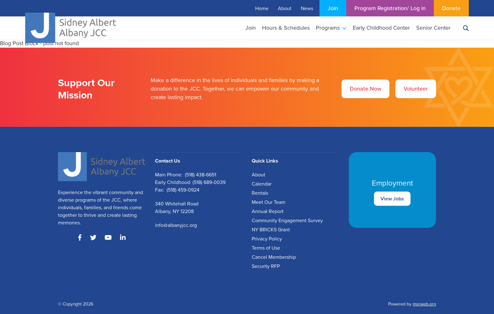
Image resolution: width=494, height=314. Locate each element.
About (258, 174)
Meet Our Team (268, 202)
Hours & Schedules (286, 28)
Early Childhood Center (381, 28)
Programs (331, 28)
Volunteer (416, 89)
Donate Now (365, 89)
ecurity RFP (267, 266)
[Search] (466, 28)
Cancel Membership (274, 257)
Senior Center (433, 28)
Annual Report (268, 211)
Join (250, 28)
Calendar (262, 183)
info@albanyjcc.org (176, 225)
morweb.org (424, 304)
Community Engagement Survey (287, 220)
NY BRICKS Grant (271, 229)
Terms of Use (266, 248)
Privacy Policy (267, 238)
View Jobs (392, 198)
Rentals (260, 193)
